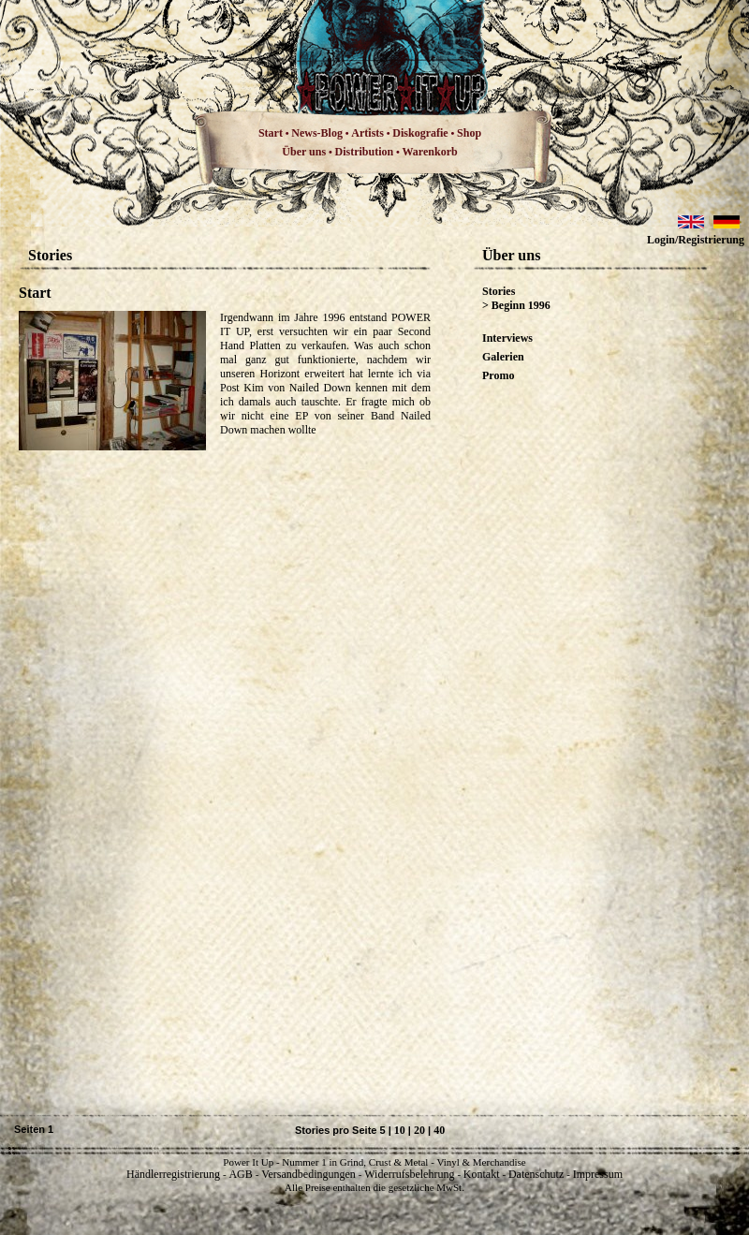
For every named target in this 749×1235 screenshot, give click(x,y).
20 (419, 1130)
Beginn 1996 (521, 305)
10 (399, 1130)
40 (439, 1130)
